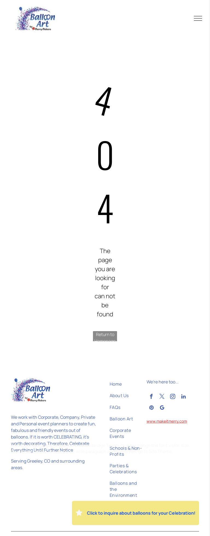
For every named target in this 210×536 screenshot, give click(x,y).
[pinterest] (151, 408)
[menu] (198, 18)
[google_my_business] (162, 408)
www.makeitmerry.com (167, 421)
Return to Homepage (105, 336)
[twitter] (162, 397)
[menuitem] (127, 384)
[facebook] (151, 397)
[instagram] (173, 397)
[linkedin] (183, 397)
